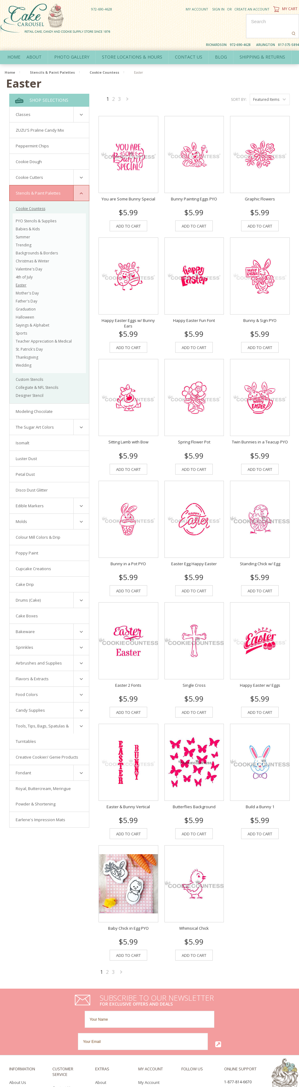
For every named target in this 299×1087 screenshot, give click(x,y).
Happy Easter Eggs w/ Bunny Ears (128, 304)
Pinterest (184, 1026)
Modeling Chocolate (34, 397)
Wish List (146, 1031)
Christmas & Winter (32, 246)
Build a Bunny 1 (260, 788)
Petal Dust (25, 460)
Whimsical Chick (194, 909)
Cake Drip (25, 570)
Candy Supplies (30, 696)
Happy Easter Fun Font (194, 301)
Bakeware (25, 617)
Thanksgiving (27, 343)
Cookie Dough (29, 147)
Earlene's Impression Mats (40, 805)
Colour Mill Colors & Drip (38, 523)
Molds (21, 507)
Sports (21, 319)
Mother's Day (27, 279)
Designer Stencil (29, 381)
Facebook (183, 1019)
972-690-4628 (101, 9)
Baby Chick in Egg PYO (128, 909)
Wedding (23, 351)
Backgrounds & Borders (37, 238)
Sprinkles (24, 633)
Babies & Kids (28, 214)
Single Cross (194, 666)
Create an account (251, 9)
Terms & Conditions (27, 1037)
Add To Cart (128, 207)
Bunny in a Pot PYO (128, 545)
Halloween (25, 303)
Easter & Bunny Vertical (128, 788)
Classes (23, 100)
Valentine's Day (29, 254)
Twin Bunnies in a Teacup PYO (260, 423)
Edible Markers (30, 491)
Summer (23, 222)
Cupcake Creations (33, 554)
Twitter (194, 1020)
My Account (197, 9)
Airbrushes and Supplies (39, 649)
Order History (151, 1025)
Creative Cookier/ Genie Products (47, 743)
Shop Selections (41, 86)
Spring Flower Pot (194, 423)
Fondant (23, 758)
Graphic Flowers (260, 180)
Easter (21, 271)
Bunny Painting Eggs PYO (194, 180)
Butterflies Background (194, 788)
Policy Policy (20, 1031)
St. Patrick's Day (29, 335)
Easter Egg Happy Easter (194, 545)
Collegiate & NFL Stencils (37, 373)
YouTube (207, 1019)
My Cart (284, 8)
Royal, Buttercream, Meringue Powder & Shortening (43, 782)
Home (13, 43)
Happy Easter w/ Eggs (260, 666)
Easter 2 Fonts (128, 666)
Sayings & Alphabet (32, 311)
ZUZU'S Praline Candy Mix (40, 116)
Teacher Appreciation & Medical (44, 327)
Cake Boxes (27, 601)
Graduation (26, 295)
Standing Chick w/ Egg (260, 545)
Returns (59, 1031)
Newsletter (148, 1037)
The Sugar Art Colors (35, 413)
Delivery (17, 1025)
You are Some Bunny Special (128, 180)
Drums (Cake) (28, 586)
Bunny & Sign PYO (260, 301)
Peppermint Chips (32, 131)
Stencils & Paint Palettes (52, 58)
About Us (17, 1019)
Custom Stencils (29, 365)
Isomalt (22, 428)
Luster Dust (26, 444)
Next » (127, 86)
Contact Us (62, 1024)
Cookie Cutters (29, 163)
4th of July (24, 263)
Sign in (218, 9)
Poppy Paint (27, 538)
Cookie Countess (104, 58)
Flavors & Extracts (32, 664)
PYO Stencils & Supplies (36, 206)
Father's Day (26, 287)
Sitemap (60, 1037)
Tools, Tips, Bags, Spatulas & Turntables (42, 719)
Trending (23, 230)
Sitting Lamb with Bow (128, 423)
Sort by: (239, 85)
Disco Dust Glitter (32, 476)
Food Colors (27, 680)
